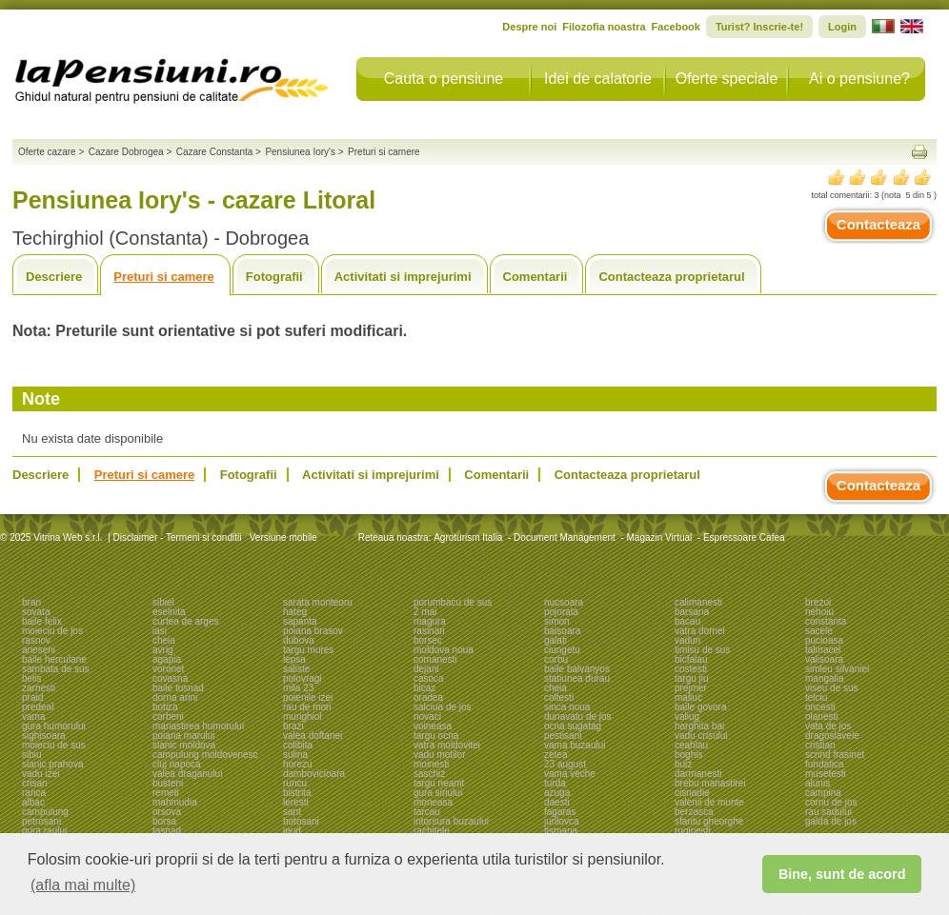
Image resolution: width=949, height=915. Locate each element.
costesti (691, 669)
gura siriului (438, 792)
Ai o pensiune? (859, 78)
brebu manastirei (710, 783)
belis (32, 678)
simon (557, 621)
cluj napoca (176, 764)
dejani (426, 669)
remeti (165, 792)
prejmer (691, 688)
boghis (688, 754)
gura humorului (54, 726)
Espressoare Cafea (744, 537)
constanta (825, 621)
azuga (557, 792)
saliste (296, 669)
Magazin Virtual (660, 537)
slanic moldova (183, 745)
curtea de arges (185, 621)
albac (33, 802)
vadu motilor (439, 754)
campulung (45, 811)
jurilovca (561, 821)
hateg (295, 612)
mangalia (824, 678)
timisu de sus (702, 650)
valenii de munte (709, 802)
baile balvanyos (577, 669)
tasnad (166, 830)
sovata (36, 612)
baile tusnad (178, 688)
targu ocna (436, 735)
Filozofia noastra (603, 26)
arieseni (38, 650)
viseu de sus (831, 688)
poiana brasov (313, 631)
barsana (692, 612)
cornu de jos (831, 802)
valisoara (824, 659)
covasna (170, 678)
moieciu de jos (52, 631)
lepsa (294, 659)
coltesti (559, 697)
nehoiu (819, 612)
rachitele (432, 830)
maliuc (688, 697)
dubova (298, 640)
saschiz (429, 773)
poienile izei (308, 697)
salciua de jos (443, 707)
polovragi (302, 678)
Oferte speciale (727, 78)
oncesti (820, 707)
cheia (163, 640)
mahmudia (174, 802)
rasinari (429, 631)
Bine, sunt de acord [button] (842, 874)
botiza (165, 707)
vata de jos (828, 726)
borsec (428, 640)
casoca (429, 678)
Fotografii (274, 276)
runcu (295, 783)
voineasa (433, 726)
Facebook (676, 26)
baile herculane (54, 659)
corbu (556, 659)
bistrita (297, 792)
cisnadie (692, 792)
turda (555, 783)
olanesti (821, 716)
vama (33, 716)
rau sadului (828, 811)
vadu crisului (701, 735)
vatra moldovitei (447, 745)
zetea (555, 754)
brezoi (818, 602)
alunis (817, 783)
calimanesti (698, 602)
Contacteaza (878, 224)
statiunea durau (577, 678)
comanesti (435, 659)
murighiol (302, 716)
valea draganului (187, 773)
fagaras (559, 811)
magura (430, 621)
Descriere (54, 276)
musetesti (825, 773)
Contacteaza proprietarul (671, 276)
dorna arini (174, 697)
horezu (298, 764)
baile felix (42, 621)
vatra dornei (700, 631)
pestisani (562, 735)
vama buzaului (574, 745)
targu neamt (439, 783)
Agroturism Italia (468, 537)
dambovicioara (314, 773)
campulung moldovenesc (205, 754)
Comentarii (535, 276)
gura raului (44, 830)
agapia (166, 659)
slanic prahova (52, 764)
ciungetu (562, 650)
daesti (557, 802)
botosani (301, 821)
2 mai (425, 612)
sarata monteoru (318, 602)
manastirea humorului (198, 726)
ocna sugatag (572, 726)
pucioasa (824, 640)
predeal (37, 707)
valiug (687, 716)
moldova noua (444, 650)
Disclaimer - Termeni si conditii (177, 537)
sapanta (300, 621)
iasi (159, 631)
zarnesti (38, 688)
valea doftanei (312, 735)
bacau (687, 621)
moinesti (431, 764)
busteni (167, 783)
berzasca (694, 811)
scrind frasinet (834, 754)
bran (31, 602)
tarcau (427, 811)
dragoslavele (832, 735)
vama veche (570, 773)
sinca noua (567, 707)
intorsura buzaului (451, 821)
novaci (427, 716)
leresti (296, 802)
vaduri (687, 640)
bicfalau (691, 659)
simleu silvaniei (837, 669)
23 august (565, 764)
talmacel (822, 650)
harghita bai (699, 726)
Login (842, 26)
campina (823, 792)
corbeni (168, 716)
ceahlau (691, 745)
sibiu (32, 754)
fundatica (824, 764)
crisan (35, 783)
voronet (168, 669)
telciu (816, 697)
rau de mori (307, 707)
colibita (298, 745)
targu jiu (692, 678)
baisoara (562, 631)
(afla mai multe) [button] (82, 885)
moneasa (433, 802)
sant (292, 811)
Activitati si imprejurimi (403, 276)
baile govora (700, 707)
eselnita (168, 612)
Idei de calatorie (598, 78)
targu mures (308, 650)
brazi (293, 726)
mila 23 (298, 688)
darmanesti (698, 773)
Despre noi (529, 26)
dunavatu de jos (578, 716)
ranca (34, 792)
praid (32, 697)
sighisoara (44, 735)
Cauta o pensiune (443, 78)
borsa (164, 821)
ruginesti (693, 830)
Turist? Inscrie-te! (759, 26)
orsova (166, 811)
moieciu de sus (54, 745)
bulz (683, 764)
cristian (820, 745)
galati (555, 640)
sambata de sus (56, 669)
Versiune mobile (282, 537)
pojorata (561, 612)
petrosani (41, 821)
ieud (292, 830)
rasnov (36, 640)
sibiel (163, 602)
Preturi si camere (163, 276)
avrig (162, 650)
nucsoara (563, 602)
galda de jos (831, 821)
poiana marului (183, 735)
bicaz (424, 688)
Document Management (565, 537)
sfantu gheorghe (709, 821)
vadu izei (40, 773)
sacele (819, 631)
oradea (428, 697)
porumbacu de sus (453, 602)
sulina (295, 754)
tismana (560, 830)
